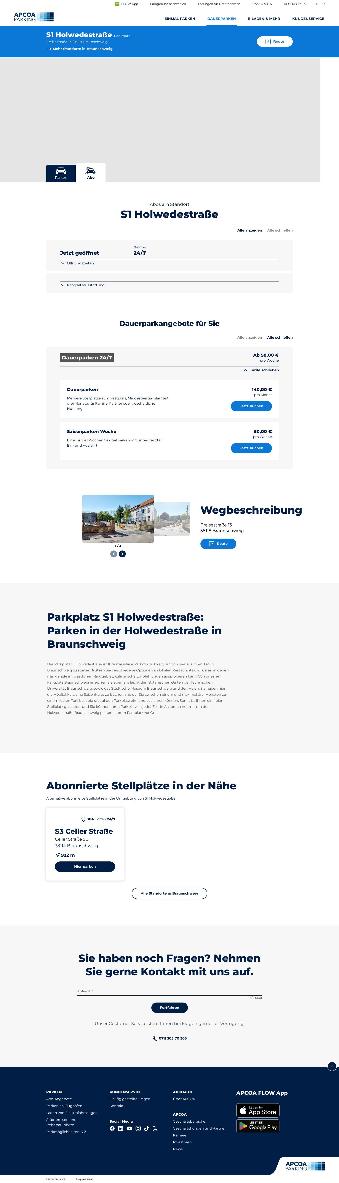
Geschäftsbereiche (189, 1121)
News (178, 1149)
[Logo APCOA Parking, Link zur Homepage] (34, 17)
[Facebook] (112, 1128)
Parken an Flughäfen (64, 1106)
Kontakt (117, 1106)
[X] (155, 1128)
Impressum (84, 1179)
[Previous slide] (113, 553)
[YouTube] (129, 1128)
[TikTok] (146, 1128)
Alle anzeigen (249, 230)
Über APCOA (184, 1099)
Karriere (179, 1135)
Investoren (182, 1142)
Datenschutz (56, 1179)
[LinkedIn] (120, 1128)
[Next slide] (122, 553)
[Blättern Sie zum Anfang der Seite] (332, 1066)
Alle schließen (280, 230)
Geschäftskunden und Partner (199, 1128)
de (320, 4)
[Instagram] (138, 1128)
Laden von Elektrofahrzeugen (72, 1113)
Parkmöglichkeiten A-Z (66, 1132)
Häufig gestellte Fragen (130, 1099)
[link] (169, 1038)
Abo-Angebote (59, 1099)
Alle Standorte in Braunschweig (169, 893)
